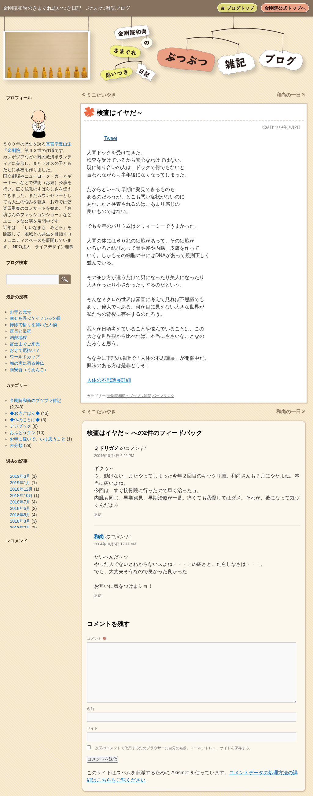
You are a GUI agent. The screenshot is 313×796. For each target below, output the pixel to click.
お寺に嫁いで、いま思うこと (37, 439)
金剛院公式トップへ (285, 8)
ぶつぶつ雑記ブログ (66, 8)
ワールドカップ (25, 356)
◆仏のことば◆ (25, 419)
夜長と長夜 (20, 331)
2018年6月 (20, 508)
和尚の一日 (290, 95)
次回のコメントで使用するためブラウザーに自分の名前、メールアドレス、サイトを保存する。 (174, 748)
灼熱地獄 (18, 337)
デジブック (20, 426)
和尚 (99, 536)
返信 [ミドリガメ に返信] (97, 514)
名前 (90, 709)
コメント (96, 638)
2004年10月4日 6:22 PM (114, 456)
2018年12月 (21, 489)
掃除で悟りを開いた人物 (33, 324)
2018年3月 (20, 521)
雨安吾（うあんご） (29, 369)
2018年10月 (21, 495)
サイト (92, 728)
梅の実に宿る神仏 (27, 363)
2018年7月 (20, 501)
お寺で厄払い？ (25, 350)
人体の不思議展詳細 (109, 380)
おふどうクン (22, 432)
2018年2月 (20, 527)
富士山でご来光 (25, 343)
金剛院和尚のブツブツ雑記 (129, 396)
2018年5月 (20, 514)
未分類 (16, 445)
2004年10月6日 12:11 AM (115, 544)
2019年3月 (20, 476)
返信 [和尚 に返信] (97, 595)
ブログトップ (237, 8)
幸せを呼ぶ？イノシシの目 (35, 318)
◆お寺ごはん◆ (25, 413)
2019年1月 (20, 482)
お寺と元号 (20, 311)
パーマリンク (163, 396)
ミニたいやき (99, 95)
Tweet (110, 138)
